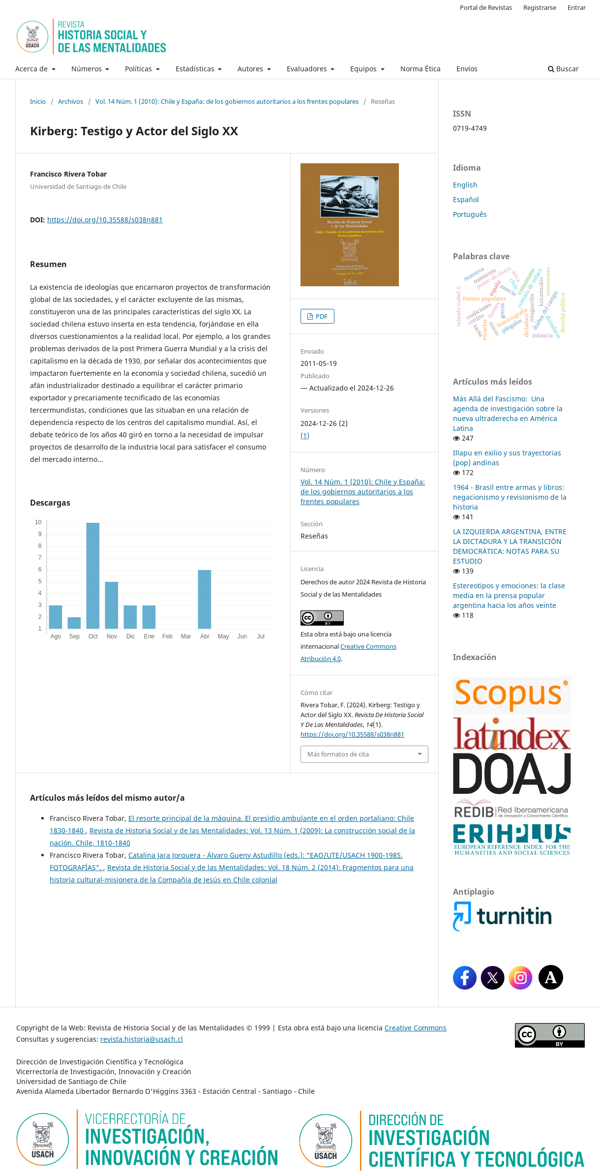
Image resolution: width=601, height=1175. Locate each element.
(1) (304, 435)
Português (470, 214)
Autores (251, 68)
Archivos (70, 101)
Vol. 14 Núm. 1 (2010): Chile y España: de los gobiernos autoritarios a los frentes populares (227, 101)
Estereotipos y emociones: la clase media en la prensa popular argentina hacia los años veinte (509, 595)
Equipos (364, 68)
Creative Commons (416, 1027)
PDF (321, 316)
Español (466, 199)
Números (87, 68)
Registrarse (539, 7)
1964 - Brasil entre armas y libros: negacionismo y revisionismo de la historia (510, 497)
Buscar (563, 68)
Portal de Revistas (486, 7)
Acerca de (32, 68)
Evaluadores (308, 68)
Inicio (38, 101)
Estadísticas (196, 68)
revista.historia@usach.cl (141, 1039)
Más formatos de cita (338, 754)
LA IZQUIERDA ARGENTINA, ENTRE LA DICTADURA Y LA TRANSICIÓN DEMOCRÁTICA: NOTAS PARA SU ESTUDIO (510, 546)
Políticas (139, 68)
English (465, 184)
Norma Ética (420, 68)
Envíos (467, 68)
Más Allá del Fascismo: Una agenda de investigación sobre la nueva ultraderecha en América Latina (508, 413)
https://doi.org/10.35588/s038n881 (105, 219)
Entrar (577, 7)
